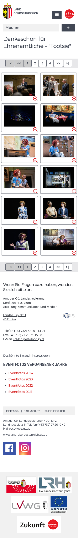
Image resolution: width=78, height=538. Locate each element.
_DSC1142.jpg (58, 148)
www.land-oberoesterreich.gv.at (25, 434)
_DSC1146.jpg (19, 179)
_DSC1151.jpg (19, 210)
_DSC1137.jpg (58, 117)
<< (19, 63)
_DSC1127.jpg (58, 87)
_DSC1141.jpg (19, 148)
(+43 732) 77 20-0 (49, 424)
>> (58, 63)
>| (67, 63)
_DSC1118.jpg (19, 87)
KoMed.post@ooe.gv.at (28, 339)
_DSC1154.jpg (19, 241)
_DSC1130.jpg (19, 117)
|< (10, 63)
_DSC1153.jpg (58, 210)
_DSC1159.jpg (58, 241)
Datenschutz (32, 411)
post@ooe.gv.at (19, 428)
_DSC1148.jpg (58, 179)
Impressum (13, 411)
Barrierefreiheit (55, 411)
